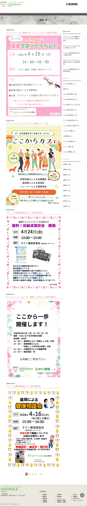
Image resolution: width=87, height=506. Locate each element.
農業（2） (66, 89)
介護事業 (45, 502)
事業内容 (45, 498)
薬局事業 (45, 500)
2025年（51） (67, 169)
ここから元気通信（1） (70, 141)
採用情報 (58, 496)
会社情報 (58, 494)
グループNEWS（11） (69, 152)
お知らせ (74, 494)
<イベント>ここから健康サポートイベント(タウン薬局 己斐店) (31, 33)
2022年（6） (67, 185)
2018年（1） (67, 206)
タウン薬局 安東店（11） (70, 99)
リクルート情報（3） (69, 131)
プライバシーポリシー (77, 500)
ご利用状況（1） (68, 136)
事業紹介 (43, 496)
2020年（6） (67, 195)
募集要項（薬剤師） (62, 500)
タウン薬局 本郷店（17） (70, 115)
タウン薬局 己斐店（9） (70, 110)
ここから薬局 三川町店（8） (71, 125)
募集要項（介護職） (62, 502)
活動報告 (74, 496)
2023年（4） (67, 180)
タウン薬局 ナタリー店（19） (71, 104)
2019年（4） (67, 201)
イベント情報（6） (68, 146)
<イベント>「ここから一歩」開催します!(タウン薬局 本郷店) (31, 297)
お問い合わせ (75, 498)
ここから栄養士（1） (69, 83)
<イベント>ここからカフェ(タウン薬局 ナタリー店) (27, 123)
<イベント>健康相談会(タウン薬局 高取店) (23, 386)
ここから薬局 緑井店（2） (70, 120)
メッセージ (59, 498)
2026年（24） (67, 164)
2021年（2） (67, 190)
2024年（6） (67, 174)
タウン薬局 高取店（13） (70, 94)
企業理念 (43, 494)
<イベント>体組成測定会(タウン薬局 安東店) (24, 212)
